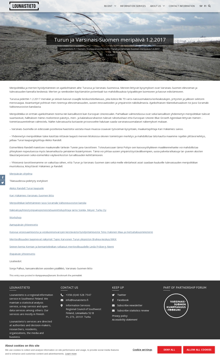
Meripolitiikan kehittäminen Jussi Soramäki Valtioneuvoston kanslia (47, 202)
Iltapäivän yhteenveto (22, 253)
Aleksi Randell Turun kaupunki (26, 188)
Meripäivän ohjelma (20, 173)
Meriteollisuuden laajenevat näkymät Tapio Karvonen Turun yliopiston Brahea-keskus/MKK (63, 239)
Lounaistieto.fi (68, 48)
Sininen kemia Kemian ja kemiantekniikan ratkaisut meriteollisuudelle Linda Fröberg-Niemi (61, 246)
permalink (77, 275)
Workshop (15, 217)
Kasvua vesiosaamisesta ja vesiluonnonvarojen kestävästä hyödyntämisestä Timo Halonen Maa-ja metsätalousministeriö (81, 232)
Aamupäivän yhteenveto (23, 224)
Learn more (70, 353)
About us (155, 6)
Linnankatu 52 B (84, 313)
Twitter (121, 294)
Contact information (182, 6)
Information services (133, 6)
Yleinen (81, 48)
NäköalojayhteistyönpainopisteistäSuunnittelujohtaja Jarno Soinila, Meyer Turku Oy (57, 210)
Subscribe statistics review (133, 310)
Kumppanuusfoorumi (98, 48)
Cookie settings (142, 349)
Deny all (169, 349)
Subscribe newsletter (129, 305)
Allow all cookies (199, 349)
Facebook (123, 300)
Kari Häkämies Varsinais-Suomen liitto (31, 195)
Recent (108, 6)
